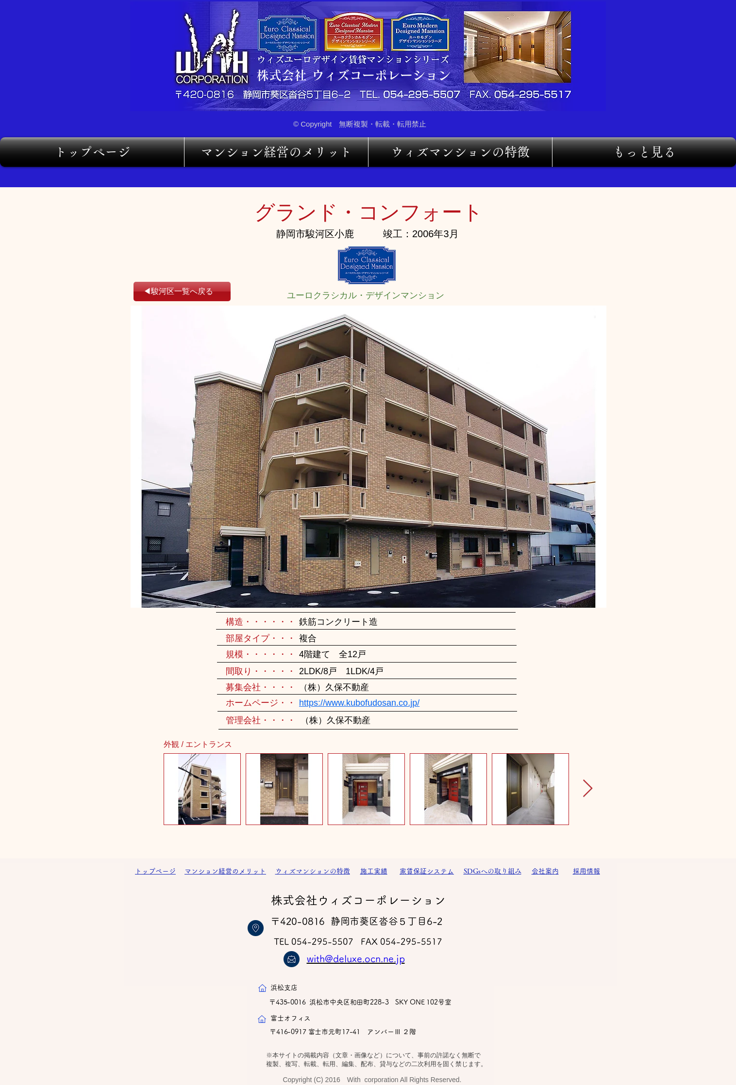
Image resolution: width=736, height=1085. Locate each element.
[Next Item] (587, 788)
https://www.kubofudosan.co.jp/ (359, 703)
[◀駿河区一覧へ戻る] (182, 291)
